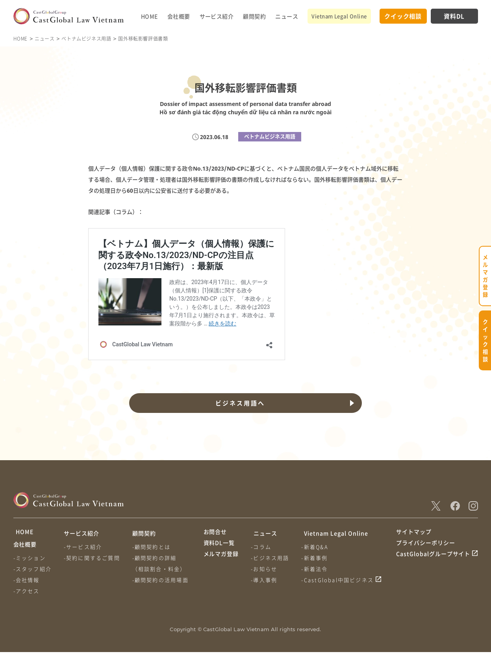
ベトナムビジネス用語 (86, 38)
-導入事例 (265, 580)
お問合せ (215, 533)
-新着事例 (316, 557)
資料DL (454, 16)
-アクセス (26, 594)
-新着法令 (316, 568)
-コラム (262, 546)
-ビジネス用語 (271, 557)
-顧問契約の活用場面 (162, 580)
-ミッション (29, 561)
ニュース (286, 16)
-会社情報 (26, 583)
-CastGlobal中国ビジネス (339, 580)
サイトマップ (414, 533)
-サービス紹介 (84, 546)
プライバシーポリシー (425, 548)
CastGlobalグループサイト (433, 563)
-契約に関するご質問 (93, 557)
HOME (149, 16)
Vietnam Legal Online (339, 16)
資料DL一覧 (219, 548)
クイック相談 (403, 16)
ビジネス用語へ (239, 403)
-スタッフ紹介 (32, 572)
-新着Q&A (316, 546)
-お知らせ (265, 568)
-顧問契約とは (153, 546)
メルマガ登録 (221, 563)
